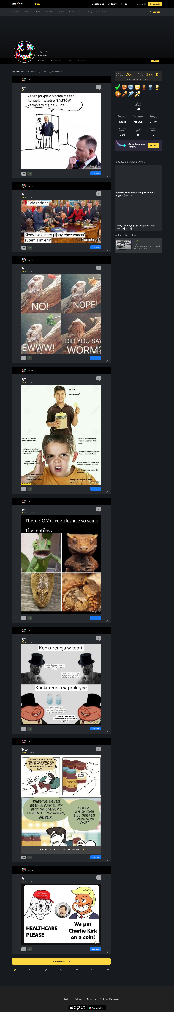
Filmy (114, 3)
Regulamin (91, 999)
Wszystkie (20, 72)
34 (61, 970)
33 (77, 970)
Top (125, 3)
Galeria (37, 12)
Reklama (78, 999)
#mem (32, 91)
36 (30, 970)
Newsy (89, 12)
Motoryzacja (101, 12)
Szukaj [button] (156, 11)
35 (46, 970)
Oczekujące (98, 3)
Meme (23, 91)
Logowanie (141, 4)
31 (108, 970)
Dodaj (38, 3)
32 (92, 970)
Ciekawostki (49, 12)
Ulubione (82, 61)
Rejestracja (155, 4)
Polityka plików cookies (109, 999)
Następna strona (61, 961)
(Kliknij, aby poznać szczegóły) (138, 79)
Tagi (70, 61)
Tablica (41, 61)
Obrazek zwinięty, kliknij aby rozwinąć (60, 849)
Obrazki (33, 72)
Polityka (61, 12)
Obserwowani (56, 61)
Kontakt (67, 999)
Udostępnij (96, 173)
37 (15, 970)
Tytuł (24, 88)
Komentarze (57, 72)
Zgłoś (107, 176)
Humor (27, 12)
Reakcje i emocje (76, 12)
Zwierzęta (16, 12)
